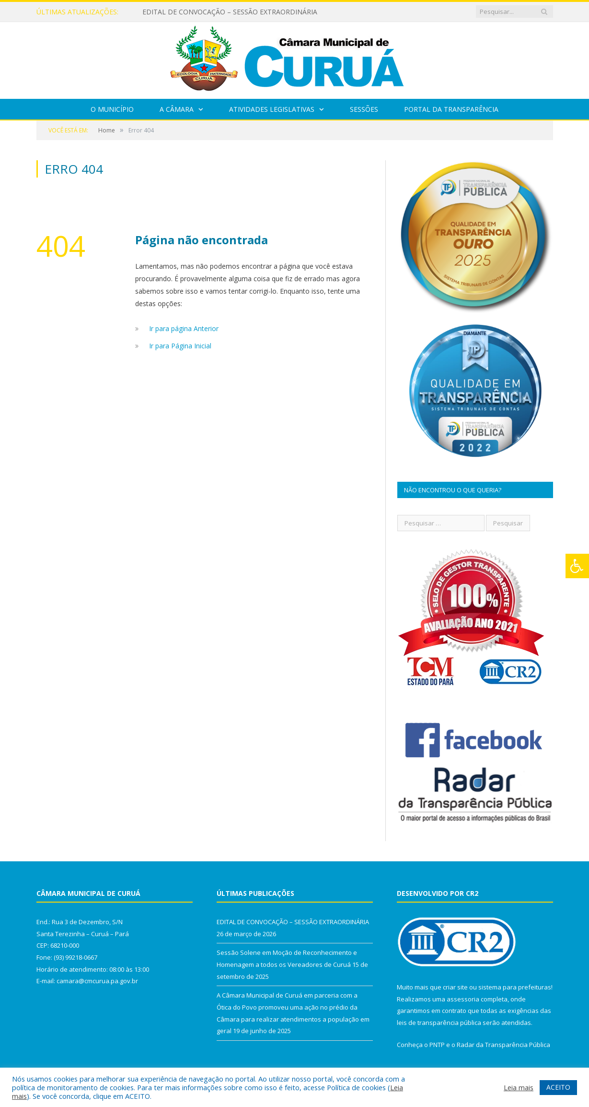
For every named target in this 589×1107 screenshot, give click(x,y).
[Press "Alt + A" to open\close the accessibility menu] (577, 566)
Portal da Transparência (451, 109)
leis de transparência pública (439, 1022)
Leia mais (518, 1087)
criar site (455, 987)
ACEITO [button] (558, 1087)
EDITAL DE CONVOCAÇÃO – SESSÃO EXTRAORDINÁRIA (229, 12)
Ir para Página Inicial (180, 345)
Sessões (364, 109)
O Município (112, 109)
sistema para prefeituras (514, 987)
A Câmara (177, 109)
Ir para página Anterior (184, 328)
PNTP (437, 1044)
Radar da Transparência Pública (503, 1044)
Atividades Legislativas (271, 109)
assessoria (463, 999)
